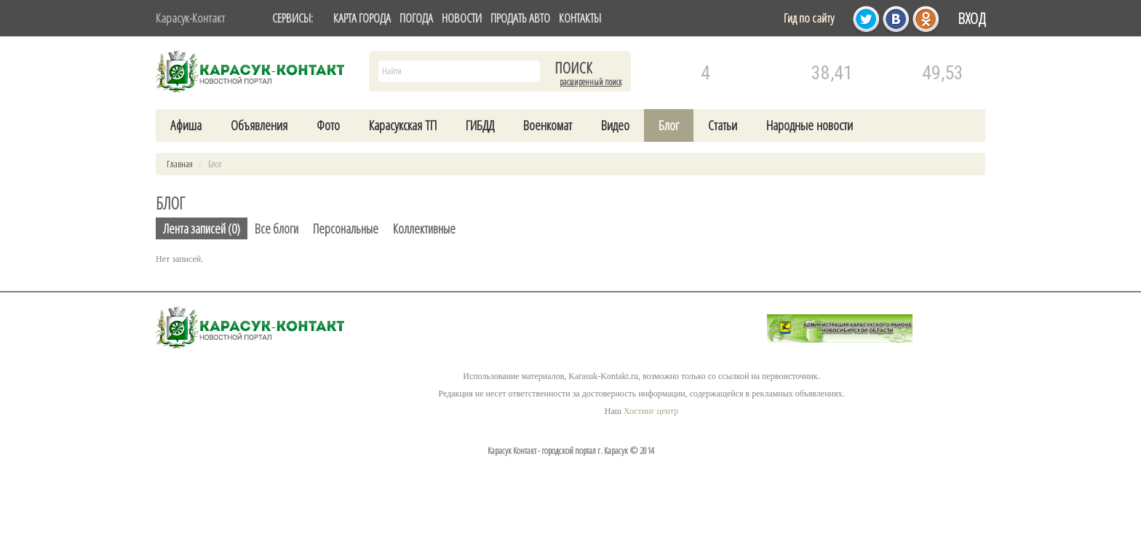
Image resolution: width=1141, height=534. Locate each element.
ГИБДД (480, 125)
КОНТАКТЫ (580, 17)
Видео (615, 125)
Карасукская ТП (403, 125)
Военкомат (547, 125)
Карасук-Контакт (190, 17)
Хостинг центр (651, 411)
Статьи (722, 125)
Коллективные (424, 228)
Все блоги (276, 228)
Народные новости (809, 125)
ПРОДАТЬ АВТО (520, 17)
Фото (328, 125)
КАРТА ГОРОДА (362, 17)
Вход (971, 18)
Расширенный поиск (590, 82)
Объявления (259, 125)
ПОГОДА (416, 17)
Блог (669, 125)
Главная (180, 163)
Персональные (345, 228)
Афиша (186, 125)
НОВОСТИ (462, 17)
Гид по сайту (809, 17)
